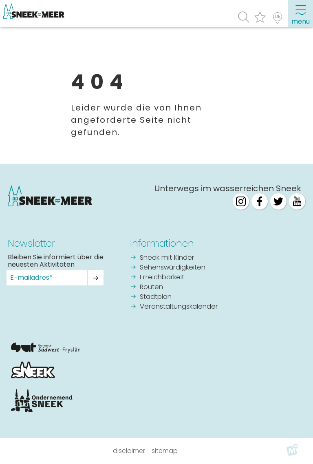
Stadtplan (156, 297)
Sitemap (165, 450)
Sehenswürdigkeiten (172, 267)
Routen (151, 287)
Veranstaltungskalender (179, 307)
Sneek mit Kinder (167, 258)
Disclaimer (129, 450)
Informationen (162, 243)
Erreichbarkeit (162, 277)
